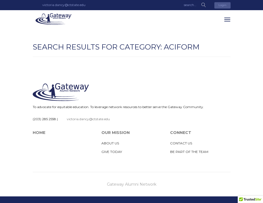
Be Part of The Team (189, 152)
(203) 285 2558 (44, 119)
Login (222, 5)
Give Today (111, 152)
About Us (110, 143)
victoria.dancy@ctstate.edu (88, 119)
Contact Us (181, 143)
